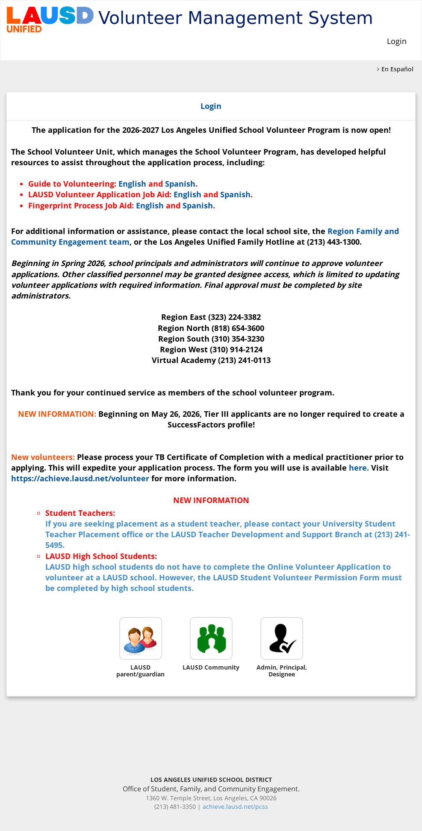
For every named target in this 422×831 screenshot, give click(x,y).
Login (397, 41)
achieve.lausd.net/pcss (235, 806)
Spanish (180, 183)
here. (359, 467)
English (132, 183)
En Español (395, 69)
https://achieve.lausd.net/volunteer (80, 478)
